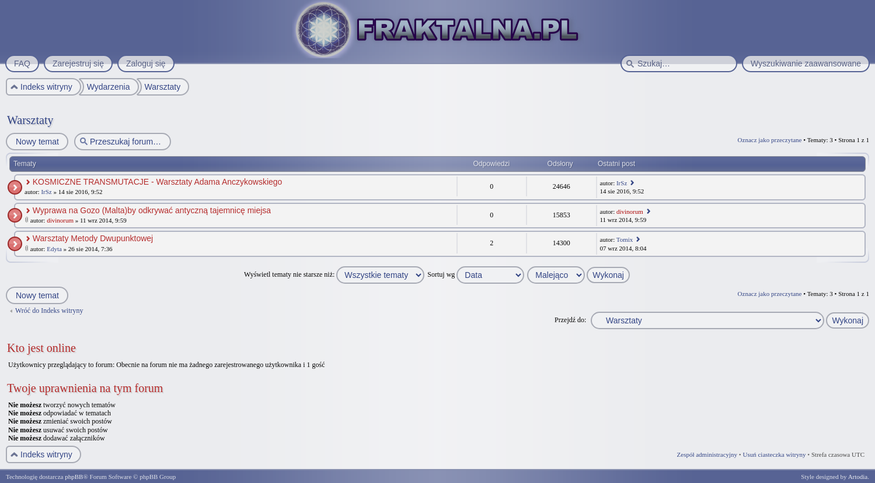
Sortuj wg (475, 274)
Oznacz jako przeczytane (770, 139)
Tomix (624, 239)
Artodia (858, 476)
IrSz (46, 191)
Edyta (54, 248)
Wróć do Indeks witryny (49, 310)
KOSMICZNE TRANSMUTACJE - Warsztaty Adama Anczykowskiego (158, 181)
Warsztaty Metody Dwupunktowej (93, 238)
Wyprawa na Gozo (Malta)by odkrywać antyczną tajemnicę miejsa (152, 210)
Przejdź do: (570, 320)
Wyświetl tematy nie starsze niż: (334, 274)
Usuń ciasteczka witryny (774, 454)
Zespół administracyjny (707, 454)
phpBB (74, 476)
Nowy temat (37, 141)
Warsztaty (30, 120)
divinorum (60, 220)
